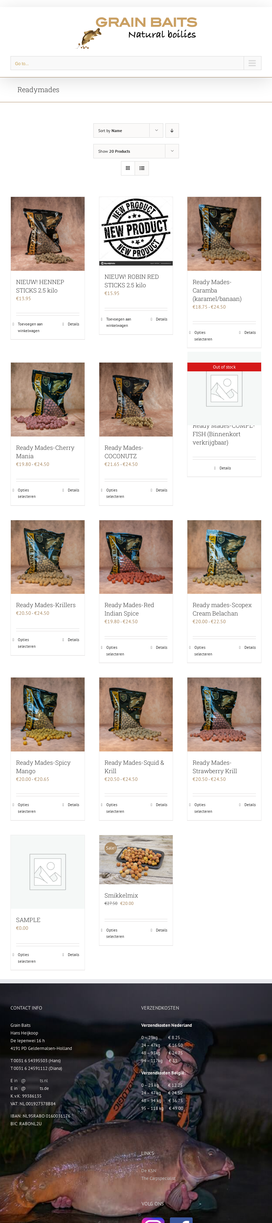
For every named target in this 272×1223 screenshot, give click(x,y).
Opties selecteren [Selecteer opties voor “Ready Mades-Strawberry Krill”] (203, 808)
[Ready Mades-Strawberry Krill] (224, 714)
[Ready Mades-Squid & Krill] (136, 714)
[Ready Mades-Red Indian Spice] (136, 557)
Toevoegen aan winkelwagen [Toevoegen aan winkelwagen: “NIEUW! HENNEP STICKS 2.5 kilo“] (30, 327)
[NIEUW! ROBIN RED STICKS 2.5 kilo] (136, 231)
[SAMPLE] (48, 872)
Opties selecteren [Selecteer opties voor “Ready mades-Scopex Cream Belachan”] (203, 651)
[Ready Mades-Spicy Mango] (48, 714)
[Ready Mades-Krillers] (48, 557)
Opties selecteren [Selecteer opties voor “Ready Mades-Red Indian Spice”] (115, 651)
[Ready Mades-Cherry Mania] (48, 400)
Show (114, 151)
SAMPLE (28, 920)
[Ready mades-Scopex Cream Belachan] (224, 557)
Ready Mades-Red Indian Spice (129, 609)
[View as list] (142, 168)
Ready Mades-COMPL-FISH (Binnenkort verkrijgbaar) (224, 433)
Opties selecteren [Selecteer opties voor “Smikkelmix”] (115, 933)
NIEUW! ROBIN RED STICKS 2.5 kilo (132, 281)
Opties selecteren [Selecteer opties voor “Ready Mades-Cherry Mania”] (27, 493)
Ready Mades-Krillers (46, 605)
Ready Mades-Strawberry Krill (215, 766)
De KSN (148, 1171)
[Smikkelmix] (136, 859)
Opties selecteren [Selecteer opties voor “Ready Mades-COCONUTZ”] (115, 493)
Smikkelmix (121, 895)
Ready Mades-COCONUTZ (124, 452)
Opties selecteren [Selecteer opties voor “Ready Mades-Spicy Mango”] (27, 808)
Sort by (110, 130)
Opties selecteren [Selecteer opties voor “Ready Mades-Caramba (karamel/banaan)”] (203, 336)
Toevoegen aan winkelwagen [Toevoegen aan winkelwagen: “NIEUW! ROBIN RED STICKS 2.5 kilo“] (118, 322)
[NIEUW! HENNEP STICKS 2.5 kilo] (48, 234)
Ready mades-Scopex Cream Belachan (222, 609)
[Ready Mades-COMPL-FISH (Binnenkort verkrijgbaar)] (224, 388)
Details (73, 324)
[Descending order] (172, 130)
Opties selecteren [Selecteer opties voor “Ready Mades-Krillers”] (27, 643)
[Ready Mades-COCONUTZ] (136, 400)
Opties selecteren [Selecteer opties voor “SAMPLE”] (27, 958)
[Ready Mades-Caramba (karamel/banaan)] (224, 234)
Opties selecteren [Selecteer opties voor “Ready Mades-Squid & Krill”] (115, 808)
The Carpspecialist (158, 1178)
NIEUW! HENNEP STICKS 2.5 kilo (40, 286)
